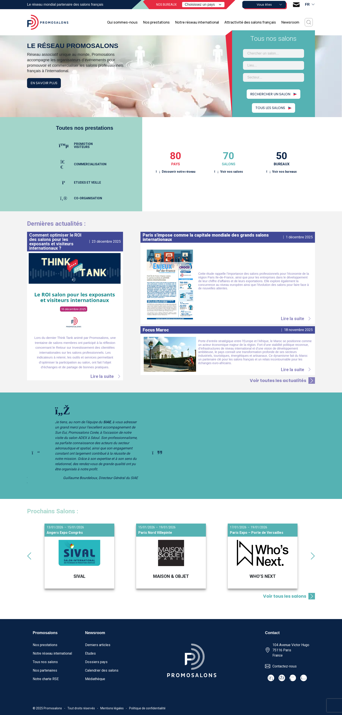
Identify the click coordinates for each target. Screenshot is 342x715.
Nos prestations (156, 22)
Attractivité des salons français (250, 22)
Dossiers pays (96, 662)
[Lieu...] (273, 65)
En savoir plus (44, 82)
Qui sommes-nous (122, 22)
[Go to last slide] (36, 452)
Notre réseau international (197, 22)
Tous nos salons (45, 662)
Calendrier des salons (101, 670)
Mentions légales (112, 708)
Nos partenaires (45, 670)
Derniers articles (97, 645)
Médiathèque (95, 679)
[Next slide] (157, 452)
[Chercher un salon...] (273, 53)
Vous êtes (269, 4)
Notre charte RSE (46, 679)
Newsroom (290, 22)
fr (310, 5)
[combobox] (273, 53)
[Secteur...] (273, 77)
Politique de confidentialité (147, 708)
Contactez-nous (284, 666)
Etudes (90, 653)
